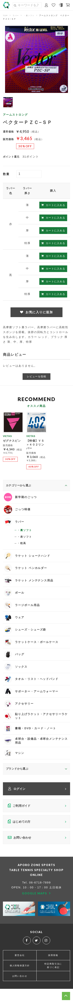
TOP (5, 15)
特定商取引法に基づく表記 (53, 979)
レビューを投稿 (36, 377)
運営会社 (19, 968)
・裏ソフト (30, 15)
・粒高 (22, 546)
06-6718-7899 (40, 896)
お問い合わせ (19, 990)
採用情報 (53, 968)
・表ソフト (25, 540)
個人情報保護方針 (20, 979)
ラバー (16, 15)
